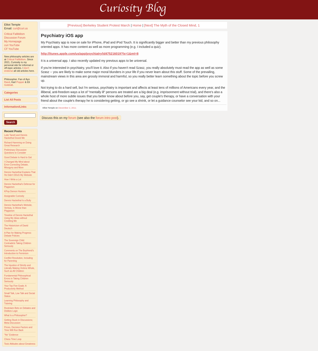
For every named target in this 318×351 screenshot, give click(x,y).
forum (72, 118)
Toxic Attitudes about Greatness (19, 344)
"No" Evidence (11, 335)
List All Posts (12, 99)
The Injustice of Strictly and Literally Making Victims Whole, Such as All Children (19, 268)
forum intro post (106, 118)
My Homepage (12, 41)
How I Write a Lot (12, 179)
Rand (7, 82)
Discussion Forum (14, 37)
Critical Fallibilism (14, 34)
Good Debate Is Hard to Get (18, 157)
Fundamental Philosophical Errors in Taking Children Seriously (17, 278)
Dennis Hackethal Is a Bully (17, 200)
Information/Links (15, 106)
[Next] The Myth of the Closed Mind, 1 (172, 25)
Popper (20, 82)
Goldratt (8, 85)
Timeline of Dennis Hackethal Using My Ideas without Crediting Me (18, 218)
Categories (11, 92)
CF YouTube (11, 49)
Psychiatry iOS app (62, 35)
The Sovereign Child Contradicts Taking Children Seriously (17, 243)
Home (137, 25)
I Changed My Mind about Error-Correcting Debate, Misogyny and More (17, 165)
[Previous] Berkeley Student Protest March (99, 25)
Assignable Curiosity (14, 196)
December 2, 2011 (67, 108)
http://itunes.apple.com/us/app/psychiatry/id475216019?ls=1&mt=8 (89, 53)
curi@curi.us (20, 28)
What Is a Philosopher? (15, 315)
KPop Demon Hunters (15, 191)
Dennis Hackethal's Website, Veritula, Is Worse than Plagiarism (18, 208)
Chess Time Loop (12, 339)
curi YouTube (12, 45)
